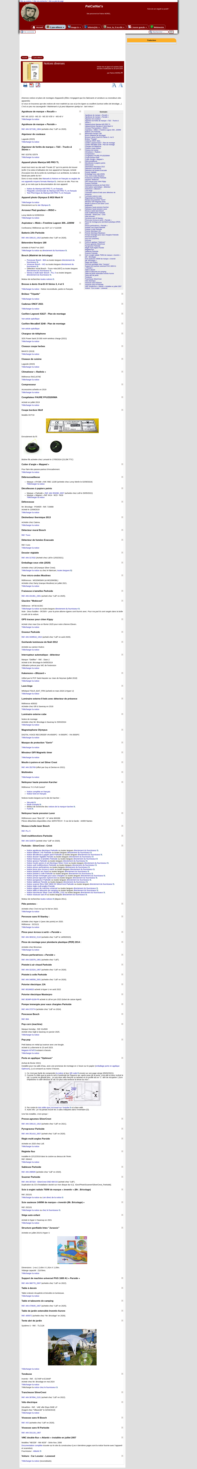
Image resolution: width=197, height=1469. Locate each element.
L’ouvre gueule (137, 26)
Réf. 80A (25, 1019)
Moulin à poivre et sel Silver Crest (97, 203)
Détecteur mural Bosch (93, 169)
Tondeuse (88, 277)
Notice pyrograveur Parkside (39, 880)
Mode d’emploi (33, 804)
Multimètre (89, 205)
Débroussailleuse (91, 161)
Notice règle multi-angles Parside (41, 886)
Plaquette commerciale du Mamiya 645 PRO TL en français (52, 191)
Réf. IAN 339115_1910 (31, 238)
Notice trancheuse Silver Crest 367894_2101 (46, 892)
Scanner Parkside (91, 253)
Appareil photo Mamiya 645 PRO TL (98, 124)
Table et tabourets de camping (95, 272)
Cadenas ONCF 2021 (92, 141)
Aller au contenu (26, 1)
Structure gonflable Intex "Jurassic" (97, 264)
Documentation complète (32, 1445)
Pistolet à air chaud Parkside (95, 227)
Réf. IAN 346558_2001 (31, 980)
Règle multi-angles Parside (94, 248)
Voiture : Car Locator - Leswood (96, 288)
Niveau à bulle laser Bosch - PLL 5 (41, 273)
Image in (74, 26)
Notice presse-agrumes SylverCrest (42, 878)
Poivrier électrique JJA (93, 231)
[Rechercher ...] (159, 32)
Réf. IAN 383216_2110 (31, 937)
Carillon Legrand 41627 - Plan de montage (100, 143)
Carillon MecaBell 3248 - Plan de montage (100, 145)
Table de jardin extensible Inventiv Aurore (99, 273)
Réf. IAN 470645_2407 (31, 1306)
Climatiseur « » (93, 152)
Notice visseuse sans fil (37, 895)
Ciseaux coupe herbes (93, 148)
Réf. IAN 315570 (29, 841)
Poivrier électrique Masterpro (95, 233)
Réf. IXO (25, 1423)
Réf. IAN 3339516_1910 (32, 637)
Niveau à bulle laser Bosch (94, 211)
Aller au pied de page (56, 1)
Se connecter (29, 32)
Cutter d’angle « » (94, 159)
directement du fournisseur (53, 250)
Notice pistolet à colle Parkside (40, 874)
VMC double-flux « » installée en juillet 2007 (103, 286)
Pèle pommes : (90, 216)
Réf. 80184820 (28, 989)
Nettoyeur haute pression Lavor (96, 209)
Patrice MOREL (115, 73)
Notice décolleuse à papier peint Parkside (44, 855)
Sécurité (30, 802)
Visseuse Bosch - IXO (36, 264)
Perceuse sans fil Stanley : (94, 218)
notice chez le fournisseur (45, 1387)
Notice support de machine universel (42, 888)
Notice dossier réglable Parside (40, 857)
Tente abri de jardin (92, 275)
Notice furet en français (36, 794)
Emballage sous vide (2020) (95, 174)
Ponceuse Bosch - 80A (36, 260)
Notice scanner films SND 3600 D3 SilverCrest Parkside (50, 884)
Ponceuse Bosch (91, 237)
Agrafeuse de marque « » (97, 115)
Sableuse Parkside (91, 251)
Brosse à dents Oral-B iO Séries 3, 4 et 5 (99, 137)
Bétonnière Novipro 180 (93, 134)
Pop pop (88, 240)
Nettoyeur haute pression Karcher (97, 207)
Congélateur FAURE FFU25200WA (97, 156)
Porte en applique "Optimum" (95, 242)
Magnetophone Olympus (93, 198)
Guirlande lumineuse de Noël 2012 (97, 185)
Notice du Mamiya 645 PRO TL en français (45, 189)
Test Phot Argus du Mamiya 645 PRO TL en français (49, 193)
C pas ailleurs (55, 26)
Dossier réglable (91, 172)
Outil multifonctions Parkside (95, 213)
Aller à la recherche (40, 1)
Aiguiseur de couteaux (93, 119)
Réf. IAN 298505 (29, 1172)
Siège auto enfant (91, 262)
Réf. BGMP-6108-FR (30, 999)
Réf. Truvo (26, 535)
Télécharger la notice (30, 119)
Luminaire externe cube (93, 196)
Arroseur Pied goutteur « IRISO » (96, 128)
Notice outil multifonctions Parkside (41, 865)
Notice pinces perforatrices (38, 867)
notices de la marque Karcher (60, 807)
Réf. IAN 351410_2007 (31, 1134)
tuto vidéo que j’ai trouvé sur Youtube (53, 1107)
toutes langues (63, 570)
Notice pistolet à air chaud (38, 871)
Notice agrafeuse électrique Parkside (42, 850)
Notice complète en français (38, 792)
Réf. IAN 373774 (29, 1009)
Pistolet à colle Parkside (93, 229)
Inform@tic (92, 26)
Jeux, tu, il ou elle (114, 26)
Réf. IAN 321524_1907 (31, 970)
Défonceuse (89, 165)
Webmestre (157, 26)
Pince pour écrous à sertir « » (98, 220)
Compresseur (90, 154)
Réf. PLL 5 (26, 831)
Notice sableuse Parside (37, 882)
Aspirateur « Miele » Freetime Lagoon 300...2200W (103, 130)
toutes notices (46, 279)
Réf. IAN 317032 (29, 558)
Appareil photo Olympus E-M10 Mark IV (99, 126)
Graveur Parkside (91, 183)
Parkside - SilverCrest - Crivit (95, 215)
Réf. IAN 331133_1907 (31, 1433)
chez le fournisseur (50, 1210)
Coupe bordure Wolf (92, 157)
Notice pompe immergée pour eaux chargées (46, 876)
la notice (59, 1073)
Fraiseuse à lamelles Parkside (95, 178)
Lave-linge (88, 191)
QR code (73, 1073)
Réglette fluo (89, 250)
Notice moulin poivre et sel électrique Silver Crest (47, 863)
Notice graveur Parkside (37, 861)
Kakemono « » (93, 189)
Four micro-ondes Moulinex (94, 176)
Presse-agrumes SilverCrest (95, 244)
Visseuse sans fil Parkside (94, 284)
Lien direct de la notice (51, 1197)
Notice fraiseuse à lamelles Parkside (42, 859)
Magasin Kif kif (28, 1050)
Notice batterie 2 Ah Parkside (39, 852)
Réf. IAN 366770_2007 (31, 1283)
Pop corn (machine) (92, 238)
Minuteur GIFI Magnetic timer (95, 202)
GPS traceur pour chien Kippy (95, 181)
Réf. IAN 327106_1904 (31, 129)
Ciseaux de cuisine (91, 150)
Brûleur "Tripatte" (91, 139)
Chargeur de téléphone (93, 146)
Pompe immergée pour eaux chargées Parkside (102, 235)
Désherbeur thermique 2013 (95, 167)
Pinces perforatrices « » (96, 226)
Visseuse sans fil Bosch (93, 283)
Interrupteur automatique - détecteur (97, 187)
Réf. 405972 (27, 1316)
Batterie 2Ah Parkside (92, 132)
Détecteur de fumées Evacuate (96, 170)
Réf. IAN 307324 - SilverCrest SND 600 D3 (40, 1182)
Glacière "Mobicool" (92, 180)
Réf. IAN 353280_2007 (54, 493)
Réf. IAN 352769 (29, 767)
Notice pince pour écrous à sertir (40, 869)
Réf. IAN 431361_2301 (31, 596)
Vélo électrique (90, 281)
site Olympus (42, 205)
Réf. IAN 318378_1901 (31, 960)
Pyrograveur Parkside (92, 246)
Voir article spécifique (31, 319)
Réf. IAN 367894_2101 (31, 1397)
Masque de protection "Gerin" (95, 200)
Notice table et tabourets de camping (42, 890)
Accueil (38, 27)
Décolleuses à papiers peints (95, 163)
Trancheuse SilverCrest (93, 279)
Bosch (95, 135)
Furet (29, 809)
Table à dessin (90, 270)
